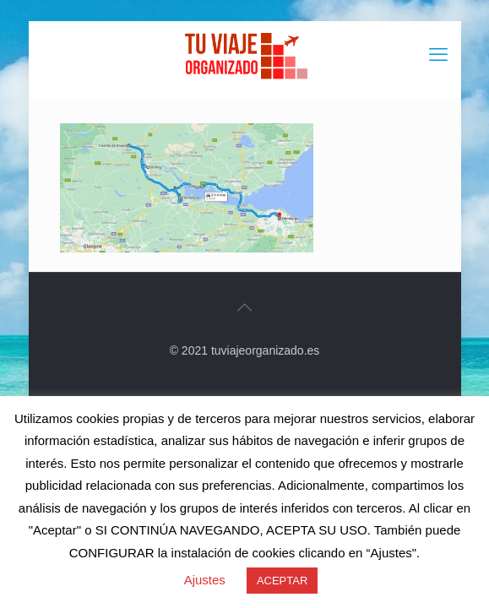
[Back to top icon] (245, 307)
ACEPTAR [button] (282, 580)
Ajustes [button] (204, 580)
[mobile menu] (438, 55)
